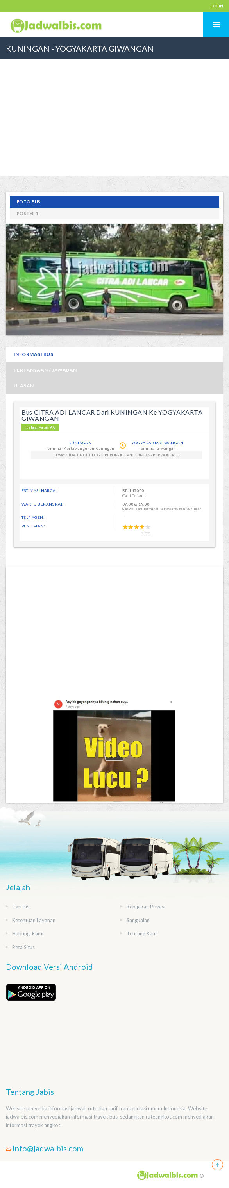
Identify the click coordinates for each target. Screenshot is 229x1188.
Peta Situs (23, 947)
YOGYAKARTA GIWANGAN (157, 442)
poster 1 (28, 213)
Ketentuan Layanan (33, 920)
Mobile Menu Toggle (216, 24)
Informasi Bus (33, 354)
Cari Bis (20, 906)
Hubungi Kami (27, 933)
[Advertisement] (114, 118)
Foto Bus (29, 201)
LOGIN (217, 6)
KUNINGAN (79, 442)
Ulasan (24, 385)
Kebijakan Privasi (146, 906)
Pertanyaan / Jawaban (45, 370)
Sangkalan (138, 920)
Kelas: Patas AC (40, 427)
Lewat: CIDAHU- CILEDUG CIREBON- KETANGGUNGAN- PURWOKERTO (116, 455)
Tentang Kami (142, 933)
